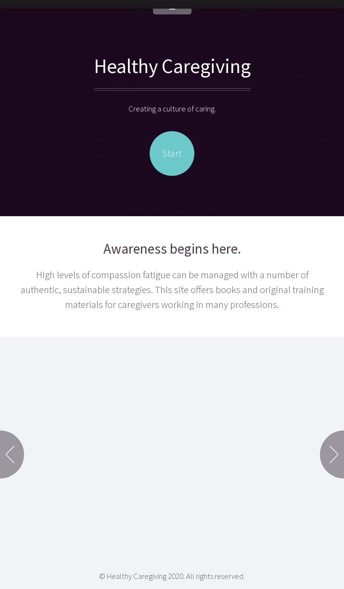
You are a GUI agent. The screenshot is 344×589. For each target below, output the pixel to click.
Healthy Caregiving (172, 65)
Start (171, 153)
